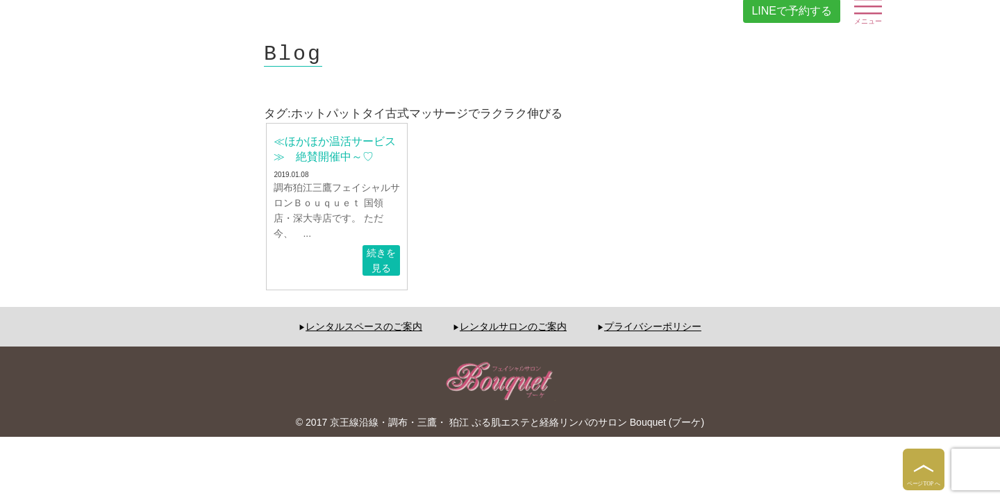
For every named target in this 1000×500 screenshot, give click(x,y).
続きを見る (381, 260)
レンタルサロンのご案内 (513, 326)
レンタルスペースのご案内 (364, 326)
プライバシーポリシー (652, 326)
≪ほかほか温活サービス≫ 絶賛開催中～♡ (335, 148)
